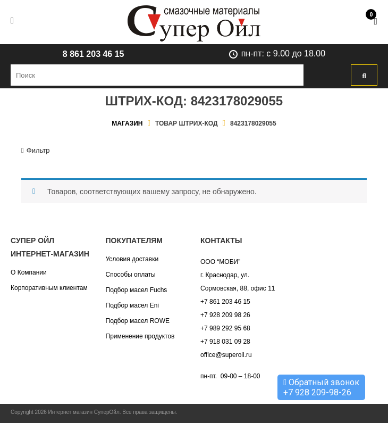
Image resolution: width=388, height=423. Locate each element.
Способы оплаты (131, 274)
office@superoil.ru (226, 355)
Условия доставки (132, 259)
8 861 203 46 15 (93, 54)
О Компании (29, 272)
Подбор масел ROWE (138, 321)
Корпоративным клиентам (49, 288)
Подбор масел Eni (132, 305)
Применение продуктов (140, 336)
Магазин (127, 123)
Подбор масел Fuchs (136, 290)
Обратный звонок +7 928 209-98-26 (321, 387)
